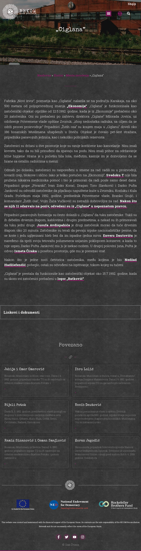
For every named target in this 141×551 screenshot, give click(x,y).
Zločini (58, 75)
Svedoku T (115, 175)
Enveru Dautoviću (118, 235)
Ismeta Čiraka (25, 251)
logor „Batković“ (70, 278)
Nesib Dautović (88, 405)
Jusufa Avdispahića (53, 225)
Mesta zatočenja (77, 75)
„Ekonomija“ (77, 106)
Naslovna (44, 75)
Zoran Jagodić (87, 440)
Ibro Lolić (84, 369)
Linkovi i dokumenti (22, 312)
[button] (108, 13)
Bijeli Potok (15, 405)
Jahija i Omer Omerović (24, 369)
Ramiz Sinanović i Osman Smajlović (35, 440)
